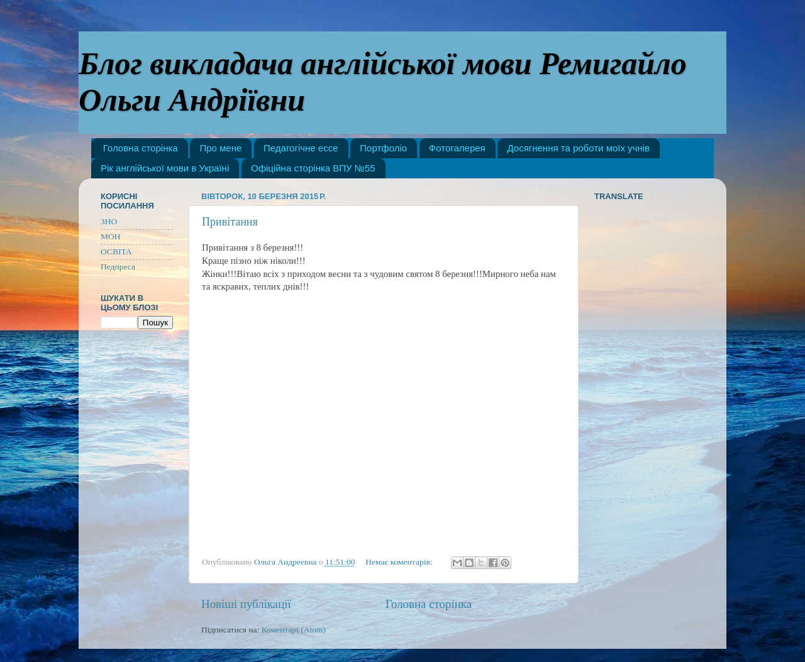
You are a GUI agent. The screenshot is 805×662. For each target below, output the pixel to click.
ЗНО (109, 221)
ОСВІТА (116, 251)
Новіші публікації (246, 603)
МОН (111, 236)
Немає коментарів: (400, 562)
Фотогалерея (457, 148)
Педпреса (118, 266)
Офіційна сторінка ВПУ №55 (313, 168)
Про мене (220, 148)
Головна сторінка (140, 148)
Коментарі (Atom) (294, 629)
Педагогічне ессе (301, 148)
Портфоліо (383, 148)
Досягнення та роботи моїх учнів (578, 148)
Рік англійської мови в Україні (165, 168)
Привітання (230, 221)
